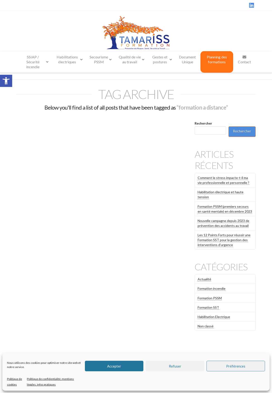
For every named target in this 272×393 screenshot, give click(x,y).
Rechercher (203, 123)
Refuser (175, 366)
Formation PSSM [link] (210, 298)
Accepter (114, 366)
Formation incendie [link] (211, 288)
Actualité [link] (204, 279)
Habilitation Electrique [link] (214, 317)
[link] (6, 81)
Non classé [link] (206, 326)
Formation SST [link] (208, 307)
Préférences (235, 366)
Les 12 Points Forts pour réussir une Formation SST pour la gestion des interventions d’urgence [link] (224, 240)
